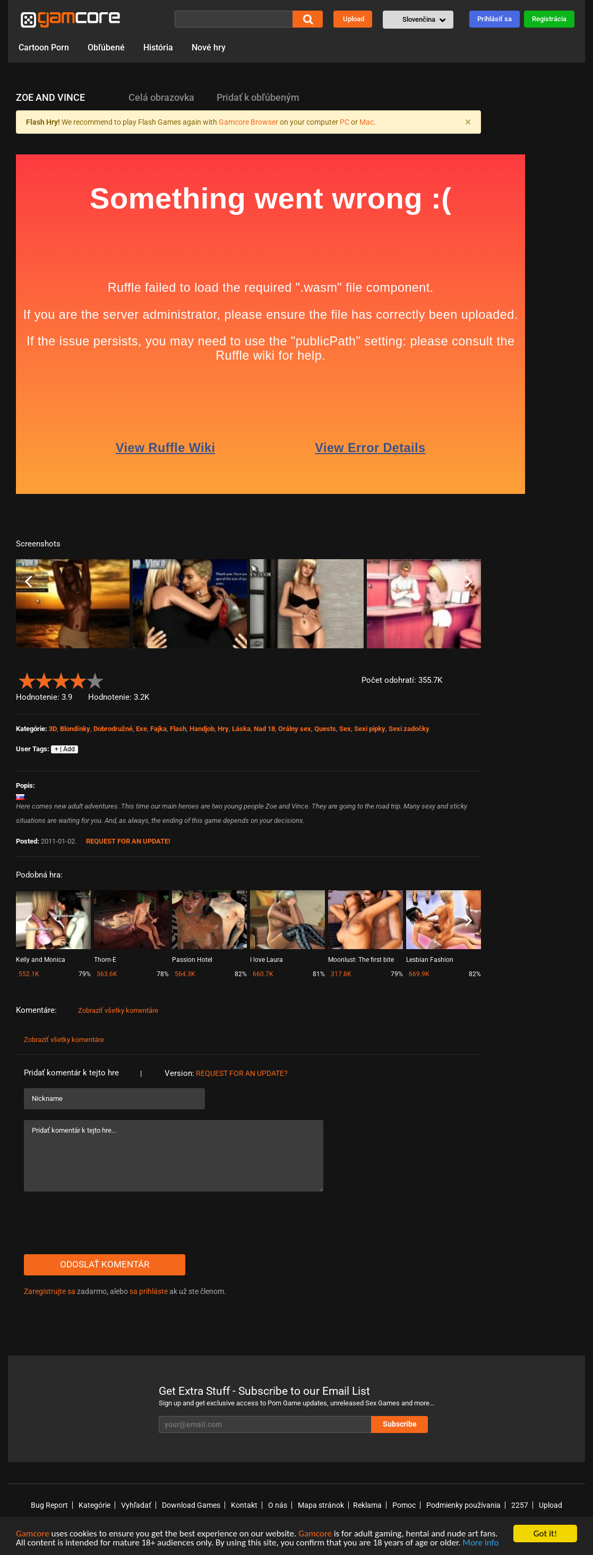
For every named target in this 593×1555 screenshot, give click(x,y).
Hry (223, 729)
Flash (178, 729)
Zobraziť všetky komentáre (118, 1010)
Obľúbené (106, 47)
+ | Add (65, 749)
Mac (366, 122)
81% (319, 974)
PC (344, 122)
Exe (141, 729)
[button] (418, 20)
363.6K (107, 974)
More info (480, 1543)
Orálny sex (294, 729)
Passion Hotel (192, 959)
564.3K (185, 974)
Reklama (367, 1505)
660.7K (263, 974)
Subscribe (400, 1424)
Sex (345, 729)
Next (468, 581)
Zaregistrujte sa (49, 1291)
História (158, 47)
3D (53, 729)
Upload (353, 19)
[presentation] (104, 1223)
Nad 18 (264, 729)
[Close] (468, 122)
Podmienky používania (463, 1505)
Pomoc (404, 1505)
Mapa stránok (321, 1505)
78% (163, 974)
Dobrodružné (113, 729)
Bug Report (49, 1505)
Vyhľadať (136, 1505)
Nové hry (209, 47)
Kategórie (94, 1505)
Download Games (191, 1505)
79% (85, 974)
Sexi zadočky (409, 729)
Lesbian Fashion (429, 959)
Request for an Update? (242, 1073)
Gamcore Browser (248, 122)
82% (241, 974)
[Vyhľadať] (234, 19)
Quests (325, 729)
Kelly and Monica (40, 959)
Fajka (158, 729)
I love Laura (266, 959)
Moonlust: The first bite (361, 959)
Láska (241, 729)
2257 (519, 1505)
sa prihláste (149, 1291)
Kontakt (244, 1505)
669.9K (419, 974)
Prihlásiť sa (494, 19)
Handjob (202, 729)
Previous (28, 581)
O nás (277, 1505)
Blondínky (75, 729)
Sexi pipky (369, 729)
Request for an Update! (128, 841)
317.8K (341, 974)
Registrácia (549, 19)
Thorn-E (105, 959)
